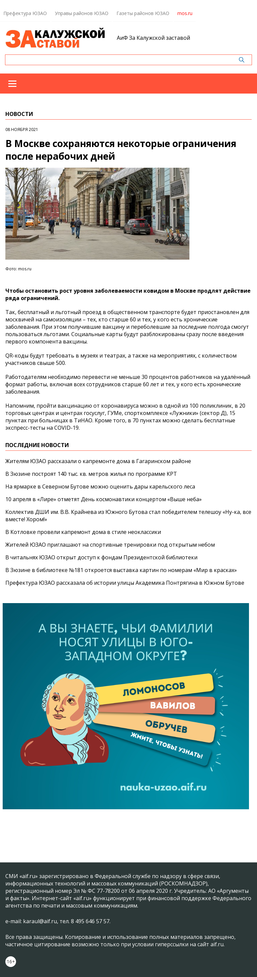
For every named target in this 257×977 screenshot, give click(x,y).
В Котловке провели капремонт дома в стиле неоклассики (83, 532)
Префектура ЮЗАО (25, 13)
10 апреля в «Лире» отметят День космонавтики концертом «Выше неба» (103, 499)
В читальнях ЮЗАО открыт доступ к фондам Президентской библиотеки (101, 557)
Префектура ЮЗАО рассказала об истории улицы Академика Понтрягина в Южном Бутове (124, 582)
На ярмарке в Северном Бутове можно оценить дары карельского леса (100, 486)
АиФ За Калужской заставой (153, 37)
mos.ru (184, 13)
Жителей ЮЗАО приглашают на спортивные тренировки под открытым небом (110, 544)
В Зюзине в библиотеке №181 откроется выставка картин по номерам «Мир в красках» (121, 570)
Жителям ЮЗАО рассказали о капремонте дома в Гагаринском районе (98, 461)
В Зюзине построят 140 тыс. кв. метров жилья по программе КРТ (91, 473)
